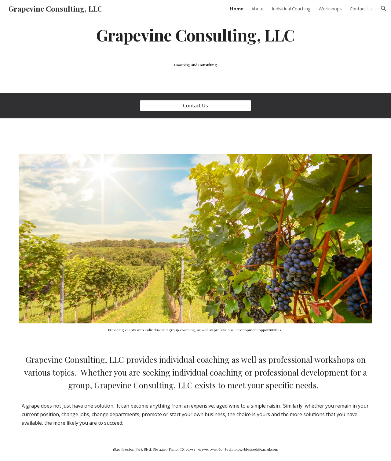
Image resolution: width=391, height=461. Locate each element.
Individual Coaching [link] (291, 8)
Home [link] (236, 8)
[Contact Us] (195, 105)
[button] (383, 8)
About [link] (257, 8)
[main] (195, 35)
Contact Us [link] (361, 8)
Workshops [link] (330, 8)
